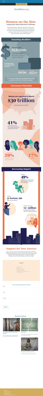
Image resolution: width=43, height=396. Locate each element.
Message (4, 298)
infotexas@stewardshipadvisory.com (9, 394)
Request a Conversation (21, 4)
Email (4, 292)
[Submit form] (5, 307)
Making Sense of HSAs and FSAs (27, 351)
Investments (23, 332)
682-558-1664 (8, 391)
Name (4, 286)
